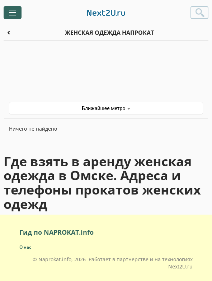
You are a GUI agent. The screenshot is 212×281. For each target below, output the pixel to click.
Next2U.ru (180, 266)
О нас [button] (25, 247)
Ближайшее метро (106, 108)
